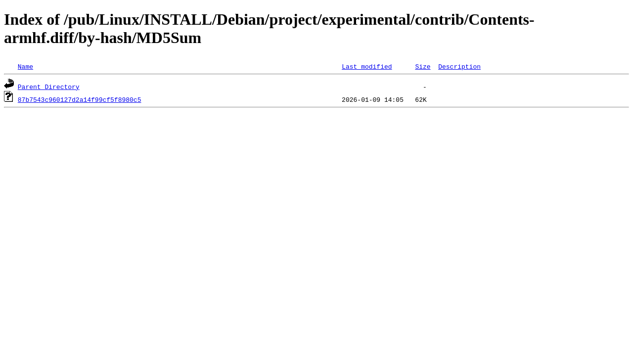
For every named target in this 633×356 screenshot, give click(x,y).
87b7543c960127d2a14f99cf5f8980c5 (79, 99)
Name (25, 66)
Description (459, 66)
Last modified (367, 66)
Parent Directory (49, 86)
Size (422, 66)
